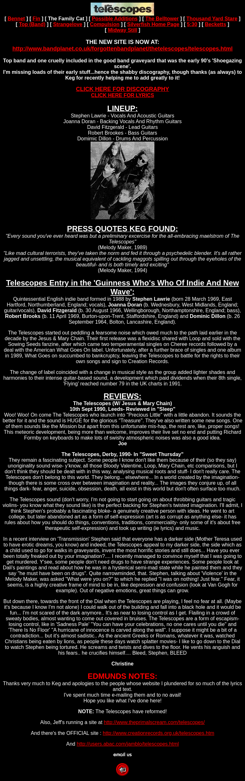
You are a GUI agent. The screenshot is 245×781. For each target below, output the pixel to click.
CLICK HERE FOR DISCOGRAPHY (122, 89)
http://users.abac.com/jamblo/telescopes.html (128, 744)
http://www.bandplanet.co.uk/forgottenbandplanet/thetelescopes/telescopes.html (122, 49)
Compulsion (104, 24)
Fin (36, 18)
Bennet (16, 18)
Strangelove (67, 24)
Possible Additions (114, 18)
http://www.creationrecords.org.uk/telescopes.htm (158, 733)
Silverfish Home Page (153, 24)
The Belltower (162, 18)
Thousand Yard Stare (211, 18)
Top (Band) (32, 24)
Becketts (215, 24)
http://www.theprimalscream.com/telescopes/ (154, 722)
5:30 (192, 24)
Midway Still (122, 30)
